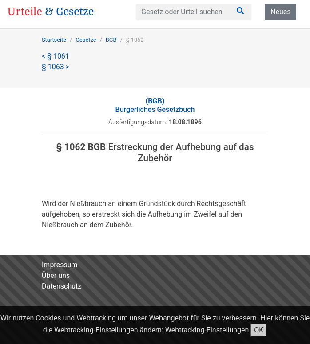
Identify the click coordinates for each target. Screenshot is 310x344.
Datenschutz (61, 286)
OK (258, 330)
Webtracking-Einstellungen (207, 330)
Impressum (60, 265)
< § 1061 (55, 56)
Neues (280, 12)
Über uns (56, 275)
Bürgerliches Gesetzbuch (155, 105)
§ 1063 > (55, 67)
